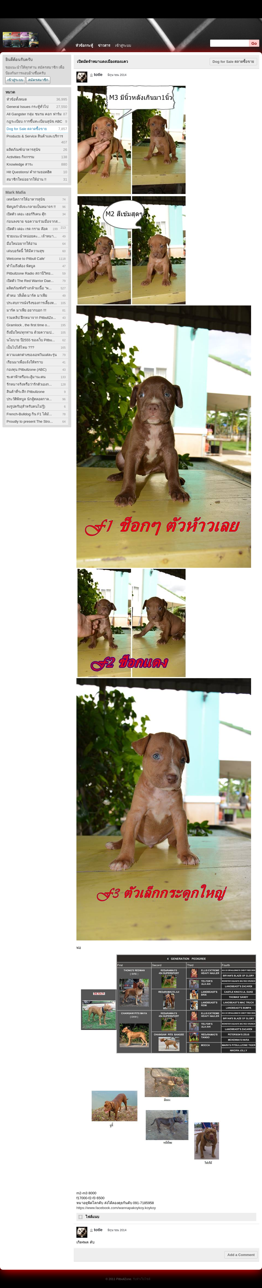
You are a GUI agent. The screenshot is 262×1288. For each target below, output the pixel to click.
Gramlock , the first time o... (28, 325)
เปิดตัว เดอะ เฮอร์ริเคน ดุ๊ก (26, 214)
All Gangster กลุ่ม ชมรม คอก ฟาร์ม (34, 114)
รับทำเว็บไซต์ (141, 1279)
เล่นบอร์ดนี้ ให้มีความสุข (25, 251)
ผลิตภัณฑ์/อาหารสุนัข (23, 150)
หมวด (10, 92)
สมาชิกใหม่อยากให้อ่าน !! (26, 179)
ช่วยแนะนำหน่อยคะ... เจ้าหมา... (31, 236)
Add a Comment (241, 1255)
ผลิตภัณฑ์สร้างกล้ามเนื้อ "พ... (29, 288)
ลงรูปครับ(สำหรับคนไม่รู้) (26, 406)
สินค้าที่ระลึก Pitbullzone (25, 392)
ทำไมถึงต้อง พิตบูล (21, 266)
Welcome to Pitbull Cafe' (26, 259)
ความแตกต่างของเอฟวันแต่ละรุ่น (32, 355)
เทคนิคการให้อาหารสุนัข (26, 199)
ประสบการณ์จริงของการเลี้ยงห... (32, 303)
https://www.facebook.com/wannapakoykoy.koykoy (116, 1208)
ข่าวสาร (104, 45)
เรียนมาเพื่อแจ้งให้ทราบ (25, 362)
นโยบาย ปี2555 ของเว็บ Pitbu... (31, 340)
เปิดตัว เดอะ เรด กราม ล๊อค (27, 229)
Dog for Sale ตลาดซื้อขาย (27, 129)
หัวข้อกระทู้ (84, 45)
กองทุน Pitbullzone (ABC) (26, 369)
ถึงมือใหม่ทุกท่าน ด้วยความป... (30, 332)
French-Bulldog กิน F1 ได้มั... (29, 414)
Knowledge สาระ (20, 164)
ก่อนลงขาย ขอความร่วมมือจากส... (33, 221)
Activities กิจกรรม (20, 157)
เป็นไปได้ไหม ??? (20, 347)
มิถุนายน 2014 (117, 75)
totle (98, 74)
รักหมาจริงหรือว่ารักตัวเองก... (29, 384)
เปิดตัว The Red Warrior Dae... (30, 281)
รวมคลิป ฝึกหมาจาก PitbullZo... (31, 318)
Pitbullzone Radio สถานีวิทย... (30, 273)
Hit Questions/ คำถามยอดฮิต (29, 172)
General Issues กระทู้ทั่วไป (27, 107)
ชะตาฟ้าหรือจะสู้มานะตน (26, 377)
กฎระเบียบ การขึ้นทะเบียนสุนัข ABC (34, 121)
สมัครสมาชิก (38, 80)
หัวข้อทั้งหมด (17, 99)
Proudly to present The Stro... (30, 421)
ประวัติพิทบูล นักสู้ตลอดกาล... (29, 399)
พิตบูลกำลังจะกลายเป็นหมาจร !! (31, 207)
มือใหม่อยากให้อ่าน (22, 244)
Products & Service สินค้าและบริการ (35, 136)
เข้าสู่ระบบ (123, 45)
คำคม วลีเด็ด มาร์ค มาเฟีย (27, 295)
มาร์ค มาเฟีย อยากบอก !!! (26, 310)
